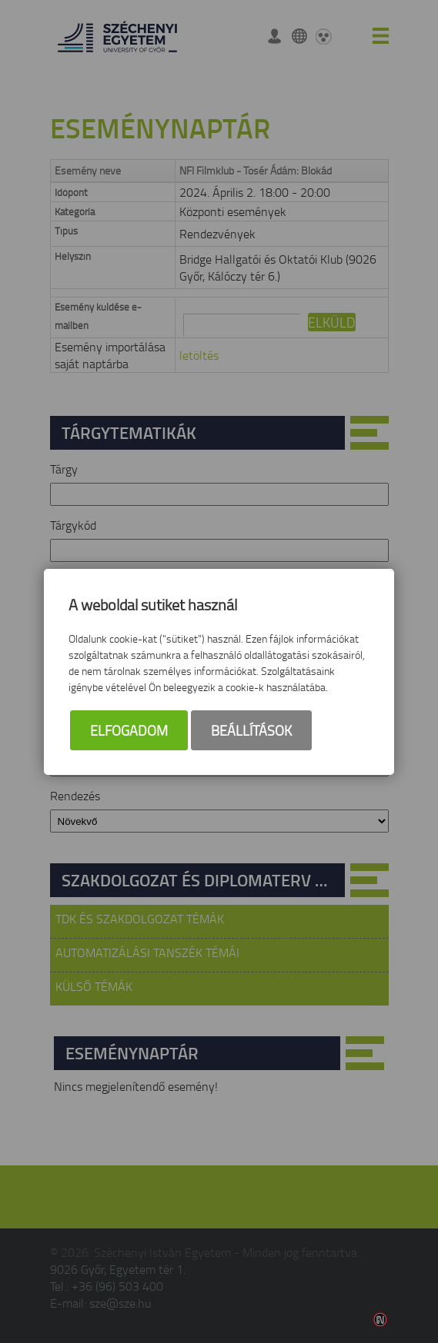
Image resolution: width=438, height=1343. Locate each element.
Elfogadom (129, 730)
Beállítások (251, 730)
